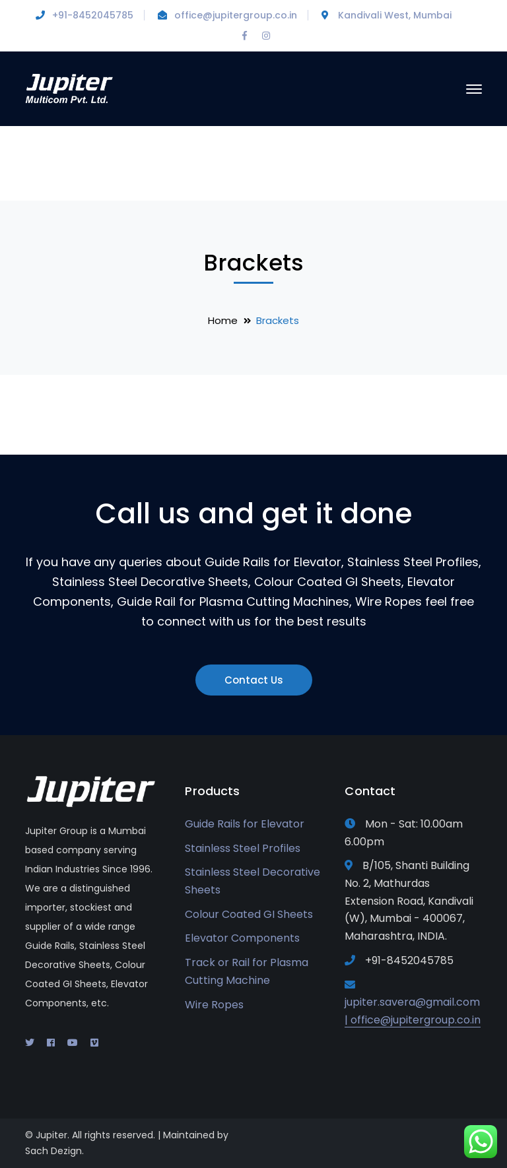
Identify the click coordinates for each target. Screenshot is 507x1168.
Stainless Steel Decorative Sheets (252, 880)
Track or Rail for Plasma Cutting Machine (246, 971)
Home (223, 320)
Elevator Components (242, 938)
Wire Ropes (214, 1004)
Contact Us (253, 680)
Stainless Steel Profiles (242, 848)
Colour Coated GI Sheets (249, 914)
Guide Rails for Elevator (244, 823)
